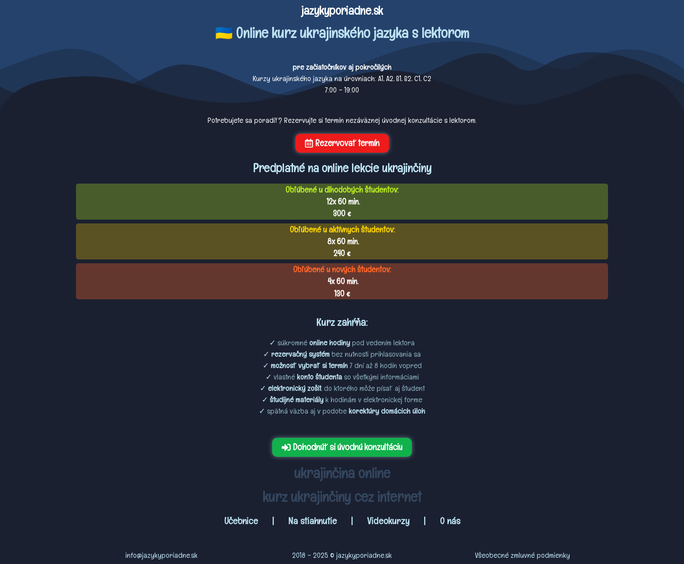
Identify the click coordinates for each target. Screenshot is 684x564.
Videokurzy (388, 521)
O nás (450, 521)
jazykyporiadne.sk (342, 10)
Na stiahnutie (312, 521)
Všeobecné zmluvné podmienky (522, 555)
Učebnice (242, 521)
